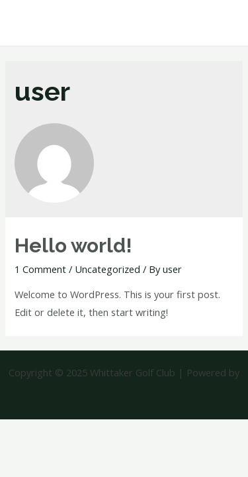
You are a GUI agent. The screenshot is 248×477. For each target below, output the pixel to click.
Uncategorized (107, 269)
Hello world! (73, 245)
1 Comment (40, 269)
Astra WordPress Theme (124, 390)
